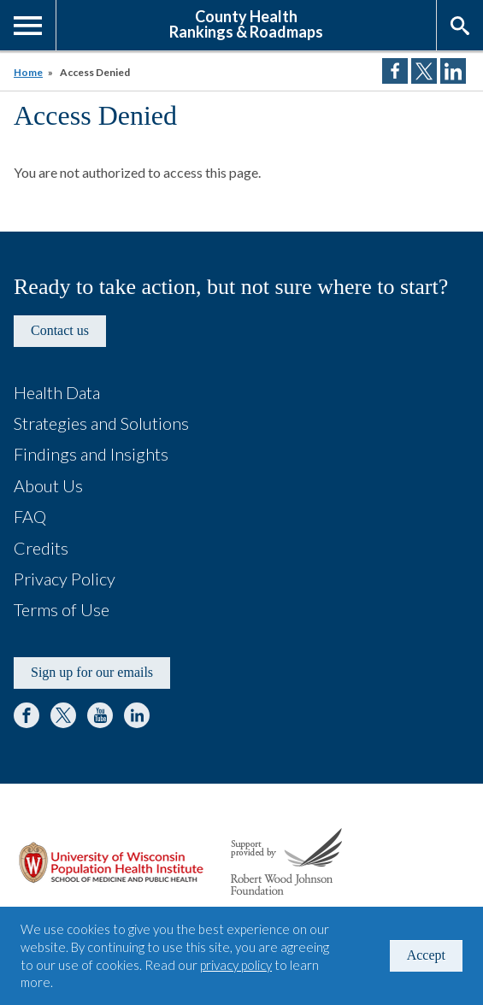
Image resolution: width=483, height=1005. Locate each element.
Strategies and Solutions (101, 423)
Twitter (63, 715)
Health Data (57, 392)
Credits (41, 548)
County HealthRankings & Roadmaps (246, 23)
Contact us (60, 330)
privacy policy (236, 965)
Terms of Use (61, 609)
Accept (426, 955)
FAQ (30, 516)
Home (28, 72)
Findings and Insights (91, 454)
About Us (48, 485)
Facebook (26, 715)
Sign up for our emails (92, 672)
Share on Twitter (424, 71)
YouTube (100, 715)
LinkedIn (137, 715)
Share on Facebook (395, 71)
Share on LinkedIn (453, 71)
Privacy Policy (64, 578)
